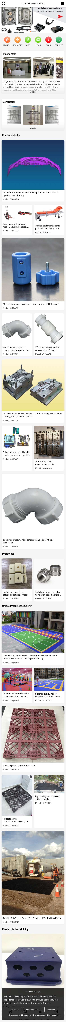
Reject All (51, 1009)
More (32, 92)
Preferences (39, 1015)
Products (17, 45)
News (38, 45)
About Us (7, 45)
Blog (28, 45)
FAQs (48, 45)
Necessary (14, 1015)
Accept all (15, 1009)
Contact (59, 45)
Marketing (52, 1015)
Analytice (26, 1015)
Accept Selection (33, 1009)
